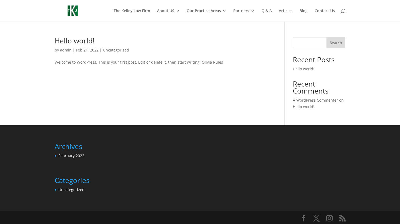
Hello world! (75, 41)
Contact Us (325, 11)
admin (66, 50)
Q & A (267, 11)
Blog (304, 11)
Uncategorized (116, 50)
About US (165, 11)
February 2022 (71, 155)
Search (336, 42)
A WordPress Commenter (315, 100)
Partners (241, 11)
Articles (286, 11)
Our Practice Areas (204, 11)
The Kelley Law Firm (132, 11)
